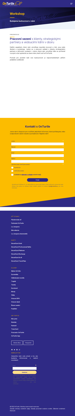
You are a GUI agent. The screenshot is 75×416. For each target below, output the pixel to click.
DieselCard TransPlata (18, 261)
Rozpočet (28, 343)
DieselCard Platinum (18, 250)
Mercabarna (15, 230)
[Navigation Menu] (71, 4)
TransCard (14, 329)
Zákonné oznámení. (59, 409)
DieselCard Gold (16, 243)
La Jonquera (15, 227)
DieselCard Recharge (18, 254)
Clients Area (17, 343)
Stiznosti (12, 411)
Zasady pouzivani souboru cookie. (41, 409)
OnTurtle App (15, 336)
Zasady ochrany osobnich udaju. (20, 409)
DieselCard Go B (16, 257)
